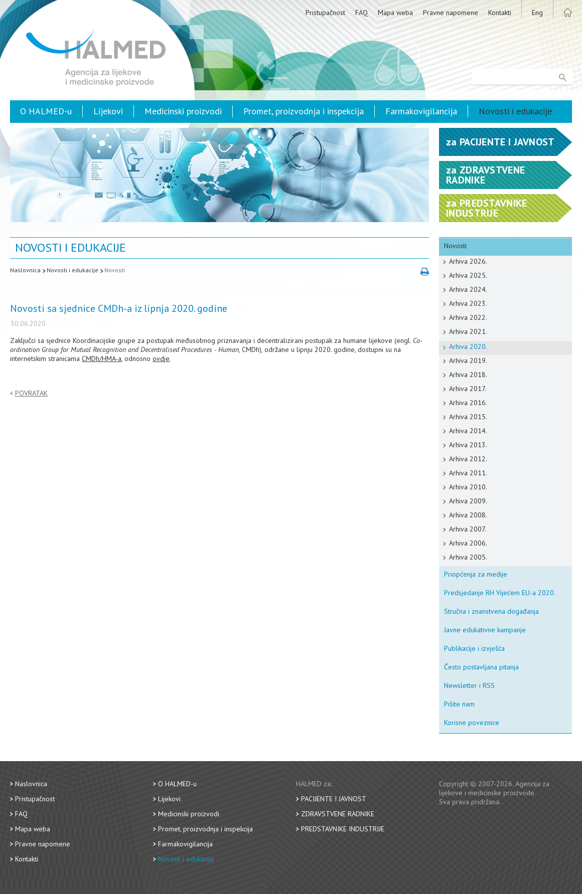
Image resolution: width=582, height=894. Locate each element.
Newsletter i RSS (469, 685)
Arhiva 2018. (468, 374)
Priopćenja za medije (475, 574)
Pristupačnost (325, 12)
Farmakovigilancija (421, 111)
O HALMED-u (46, 111)
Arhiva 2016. (468, 402)
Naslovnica (25, 270)
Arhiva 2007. (467, 528)
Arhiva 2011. (468, 472)
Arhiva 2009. (468, 500)
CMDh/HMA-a (101, 358)
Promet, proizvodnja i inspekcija (303, 111)
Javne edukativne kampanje (485, 629)
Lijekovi (108, 111)
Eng (537, 12)
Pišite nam (459, 703)
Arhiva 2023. (468, 303)
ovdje (161, 358)
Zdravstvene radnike (337, 813)
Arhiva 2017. (467, 388)
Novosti (114, 270)
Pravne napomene (450, 12)
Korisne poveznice (471, 722)
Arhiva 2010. (468, 486)
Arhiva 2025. (468, 275)
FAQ (361, 12)
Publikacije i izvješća (474, 648)
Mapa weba (395, 12)
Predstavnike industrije (342, 828)
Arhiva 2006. (468, 543)
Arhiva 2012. (468, 458)
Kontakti (499, 12)
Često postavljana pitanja (481, 666)
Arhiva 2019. (468, 360)
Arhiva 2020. (468, 346)
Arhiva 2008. (468, 514)
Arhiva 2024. (468, 289)
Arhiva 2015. (468, 416)
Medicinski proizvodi (183, 111)
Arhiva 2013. (468, 444)
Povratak (31, 393)
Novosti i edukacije (515, 111)
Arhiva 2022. (468, 317)
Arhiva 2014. (468, 430)
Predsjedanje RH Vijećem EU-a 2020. (499, 592)
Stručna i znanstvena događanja (491, 611)
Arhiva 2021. (468, 331)
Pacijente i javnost (333, 798)
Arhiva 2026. (468, 261)
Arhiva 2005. (468, 557)
